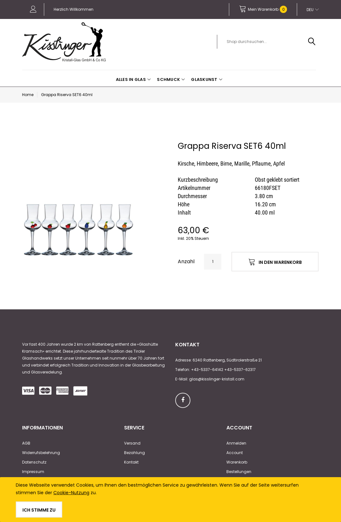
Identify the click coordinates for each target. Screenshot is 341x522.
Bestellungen (238, 471)
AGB (26, 443)
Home (27, 94)
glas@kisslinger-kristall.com (216, 379)
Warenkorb (236, 462)
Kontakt (131, 462)
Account (234, 452)
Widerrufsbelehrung (41, 452)
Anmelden (236, 443)
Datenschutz (34, 462)
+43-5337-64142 (207, 369)
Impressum (33, 471)
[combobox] (270, 42)
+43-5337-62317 (240, 369)
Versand (132, 443)
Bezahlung (134, 452)
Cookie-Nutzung (71, 492)
